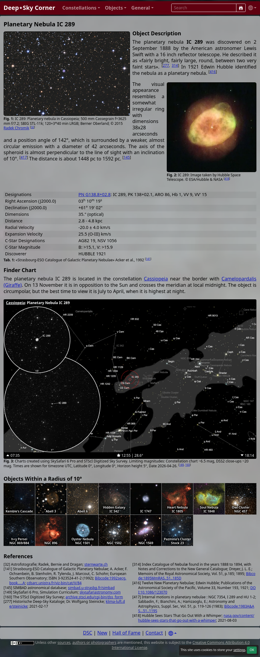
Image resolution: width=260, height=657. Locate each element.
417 (24, 157)
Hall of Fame (126, 632)
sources (63, 642)
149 (181, 465)
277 (166, 65)
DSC (87, 632)
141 (148, 259)
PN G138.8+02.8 (95, 194)
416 (212, 71)
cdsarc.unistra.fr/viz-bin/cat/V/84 (54, 582)
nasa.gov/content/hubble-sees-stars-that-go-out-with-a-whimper (196, 618)
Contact (154, 632)
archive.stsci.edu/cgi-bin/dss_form (94, 597)
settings (239, 650)
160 (187, 465)
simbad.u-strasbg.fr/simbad (91, 587)
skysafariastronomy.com (99, 592)
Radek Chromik (16, 128)
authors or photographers (94, 642)
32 (32, 127)
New (102, 632)
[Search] (241, 8)
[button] (81, 7)
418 (226, 178)
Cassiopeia (156, 278)
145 (127, 157)
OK (252, 650)
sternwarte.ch (96, 564)
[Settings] (172, 633)
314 (175, 65)
